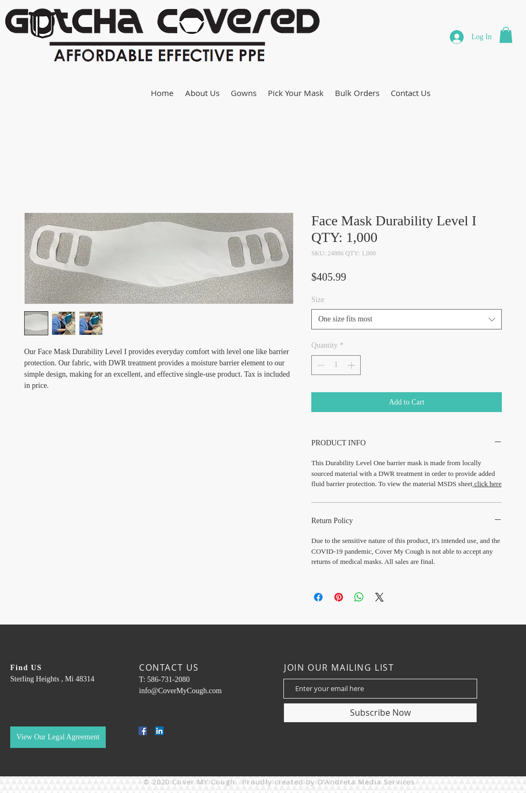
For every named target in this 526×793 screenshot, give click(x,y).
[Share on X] (379, 597)
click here (488, 484)
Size (317, 300)
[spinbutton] (336, 365)
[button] (506, 35)
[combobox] (406, 319)
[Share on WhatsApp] (359, 597)
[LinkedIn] (159, 730)
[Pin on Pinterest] (338, 597)
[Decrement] (319, 365)
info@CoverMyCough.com (180, 691)
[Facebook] (142, 730)
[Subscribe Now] (380, 713)
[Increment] (352, 365)
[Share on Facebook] (318, 597)
